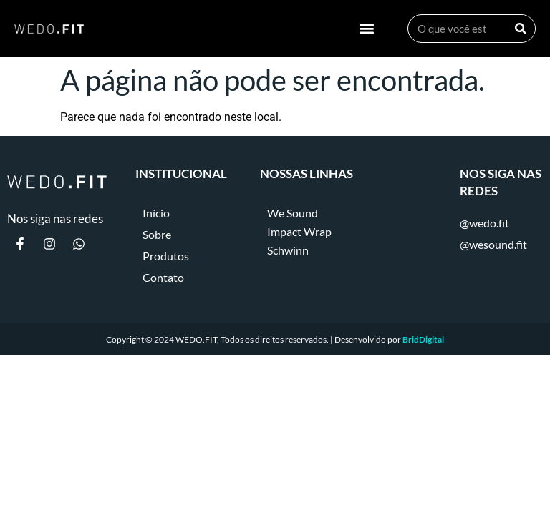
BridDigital (423, 339)
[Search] (520, 28)
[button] (367, 29)
